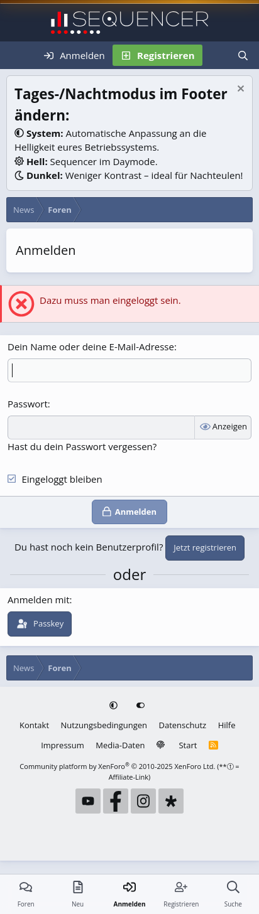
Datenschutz (183, 725)
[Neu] (215, 55)
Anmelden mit (39, 599)
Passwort (28, 403)
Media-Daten (120, 745)
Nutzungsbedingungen (104, 725)
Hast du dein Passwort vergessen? (82, 446)
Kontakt (34, 725)
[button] (115, 706)
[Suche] (242, 55)
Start (188, 745)
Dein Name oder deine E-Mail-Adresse (91, 346)
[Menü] (17, 55)
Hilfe (227, 725)
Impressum (62, 745)
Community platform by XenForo (117, 766)
